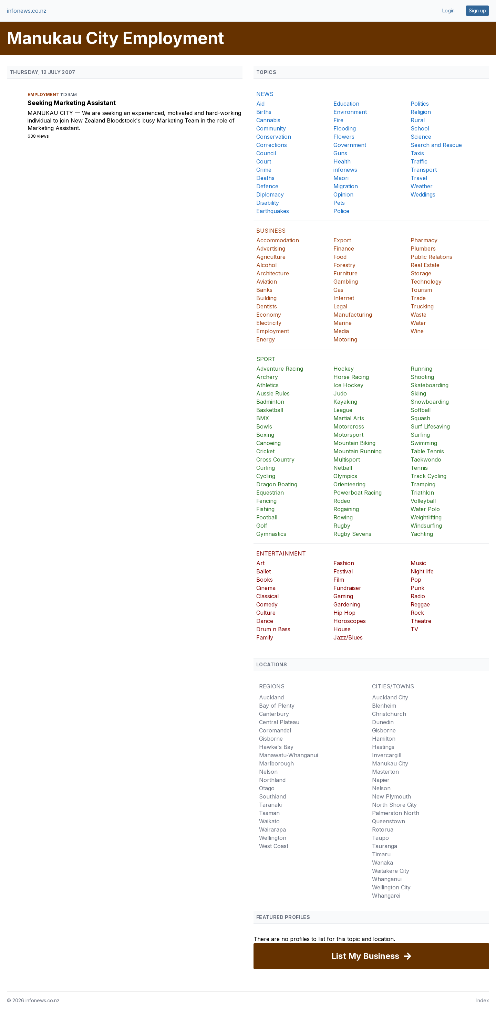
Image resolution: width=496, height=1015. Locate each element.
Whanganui (387, 879)
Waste (418, 314)
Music (418, 563)
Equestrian (270, 492)
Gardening (346, 604)
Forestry (344, 265)
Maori (341, 178)
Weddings (423, 194)
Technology (426, 281)
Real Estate (425, 265)
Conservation (273, 136)
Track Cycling (428, 476)
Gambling (345, 281)
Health (342, 161)
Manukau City (51, 112)
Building (266, 298)
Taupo (380, 837)
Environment (350, 111)
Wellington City (391, 887)
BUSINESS (271, 230)
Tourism (421, 289)
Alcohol (266, 265)
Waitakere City (390, 870)
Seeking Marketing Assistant (72, 102)
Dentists (266, 306)
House (342, 629)
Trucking (422, 306)
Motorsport (348, 434)
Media (341, 331)
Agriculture (271, 256)
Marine (342, 322)
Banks (264, 289)
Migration (345, 186)
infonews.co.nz (26, 10)
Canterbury (274, 713)
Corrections (271, 144)
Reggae (420, 604)
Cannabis (268, 120)
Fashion (343, 563)
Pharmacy (424, 240)
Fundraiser (347, 587)
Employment (44, 94)
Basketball (269, 409)
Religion (421, 111)
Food (340, 256)
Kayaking (345, 401)
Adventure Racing (279, 368)
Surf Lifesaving (430, 426)
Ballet (263, 571)
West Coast (273, 846)
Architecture (272, 273)
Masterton (385, 771)
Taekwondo (426, 459)
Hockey (343, 368)
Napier (381, 779)
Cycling (265, 476)
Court (263, 161)
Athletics (267, 385)
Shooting (422, 376)
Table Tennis (427, 451)
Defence (267, 186)
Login (448, 10)
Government (349, 144)
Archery (267, 376)
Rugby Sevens (352, 533)
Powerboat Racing (357, 492)
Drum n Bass (273, 629)
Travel (419, 178)
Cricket (265, 451)
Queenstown (388, 821)
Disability (267, 202)
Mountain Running (357, 451)
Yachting (422, 533)
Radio (418, 596)
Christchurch (389, 713)
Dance (264, 620)
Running (421, 368)
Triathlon (422, 492)
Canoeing (268, 443)
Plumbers (423, 248)
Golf (261, 525)
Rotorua (382, 829)
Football (266, 517)
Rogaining (346, 509)
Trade (418, 298)
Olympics (345, 476)
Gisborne (271, 738)
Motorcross (348, 426)
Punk (417, 587)
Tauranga (384, 846)
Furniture (345, 273)
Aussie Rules (273, 393)
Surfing (420, 434)
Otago (267, 788)
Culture (266, 612)
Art (260, 563)
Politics (420, 103)
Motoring (345, 339)
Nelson (268, 771)
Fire (338, 120)
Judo (340, 393)
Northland (272, 779)
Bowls (264, 426)
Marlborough (276, 763)
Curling (265, 467)
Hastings (383, 746)
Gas (338, 289)
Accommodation (277, 240)
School (420, 128)
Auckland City (390, 697)
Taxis (417, 153)
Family (264, 637)
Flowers (343, 136)
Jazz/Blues (348, 637)
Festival (343, 571)
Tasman (269, 813)
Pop (416, 579)
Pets (339, 202)
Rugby (341, 525)
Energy (265, 339)
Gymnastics (271, 533)
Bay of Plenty (276, 705)
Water (418, 322)
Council (266, 153)
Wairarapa (272, 829)
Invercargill (386, 755)
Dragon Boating (276, 484)
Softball (421, 409)
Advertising (270, 248)
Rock (417, 612)
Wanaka (382, 862)
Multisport (346, 459)
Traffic (419, 161)
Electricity (268, 322)
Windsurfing (426, 525)
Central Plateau (279, 722)
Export (342, 240)
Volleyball (423, 500)
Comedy (267, 604)
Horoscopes (349, 620)
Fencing (266, 500)
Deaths (265, 178)
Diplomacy (270, 194)
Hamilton (383, 738)
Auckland (271, 697)
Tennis (419, 467)
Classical (267, 596)
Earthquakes (272, 211)
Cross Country (275, 459)
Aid (260, 103)
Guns (340, 153)
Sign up (477, 10)
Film (338, 579)
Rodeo (341, 500)
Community (271, 128)
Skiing (418, 393)
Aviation (266, 281)
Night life (422, 571)
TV (414, 629)
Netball (342, 467)
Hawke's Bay (276, 746)
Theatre (421, 620)
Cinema (266, 587)
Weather (422, 186)
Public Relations (431, 256)
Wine (417, 331)
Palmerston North (395, 813)
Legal (340, 306)
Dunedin (383, 722)
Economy (268, 314)
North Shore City (394, 804)
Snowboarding (430, 401)
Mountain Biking (354, 443)
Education (346, 103)
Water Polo (425, 509)
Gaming (343, 596)
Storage (421, 273)
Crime (263, 169)
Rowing (343, 517)
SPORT (266, 359)
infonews (345, 169)
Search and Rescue (436, 144)
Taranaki (270, 804)
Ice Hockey (348, 385)
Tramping (423, 484)
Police (341, 211)
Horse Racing (351, 376)
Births (263, 111)
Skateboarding (429, 385)
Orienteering (349, 484)
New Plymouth (391, 796)
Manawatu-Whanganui (288, 755)
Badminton (270, 401)
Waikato (269, 821)
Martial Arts (348, 418)
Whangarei (386, 895)
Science (421, 136)
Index (482, 1000)
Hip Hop (344, 612)
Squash (420, 418)
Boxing (265, 434)
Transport (424, 169)
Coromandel (275, 730)
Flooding (344, 128)
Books (264, 579)
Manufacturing (352, 314)
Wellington (272, 837)
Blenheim (384, 705)
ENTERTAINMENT (281, 553)
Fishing (265, 509)
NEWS (264, 94)
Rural (418, 120)
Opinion (343, 194)
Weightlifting (426, 517)
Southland (272, 796)
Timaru (381, 854)
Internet (343, 298)
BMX (262, 418)
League (342, 409)
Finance (343, 248)
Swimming (424, 443)
